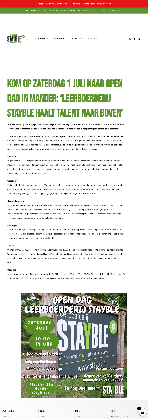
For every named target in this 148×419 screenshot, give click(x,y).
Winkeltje (76, 38)
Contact (92, 38)
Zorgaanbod (41, 38)
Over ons (59, 38)
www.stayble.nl (99, 278)
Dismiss (109, 3)
